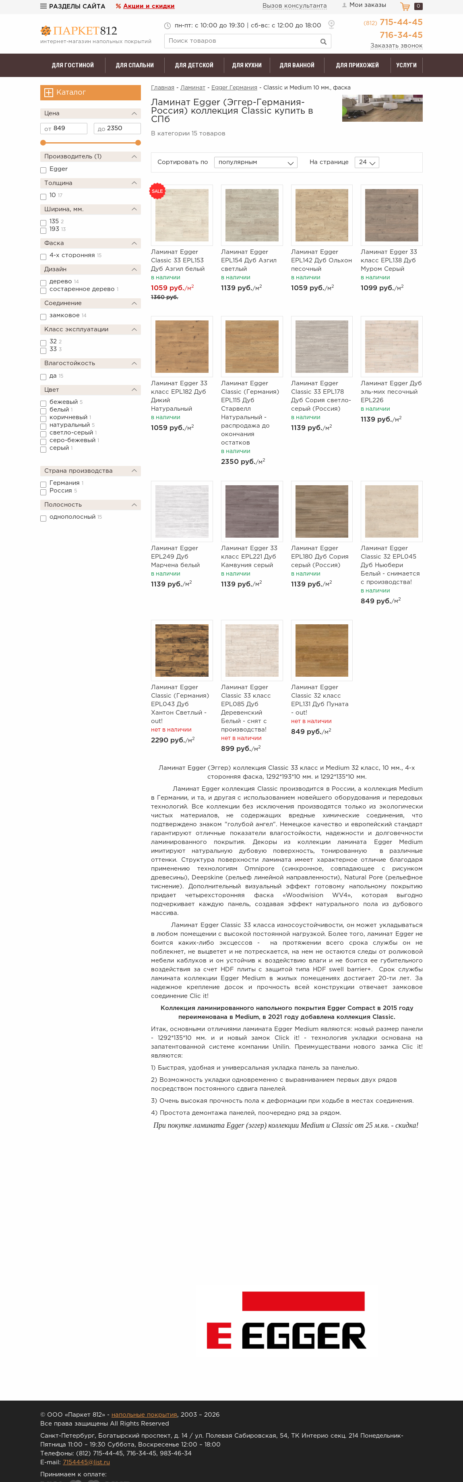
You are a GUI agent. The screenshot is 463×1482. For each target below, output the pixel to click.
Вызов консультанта (295, 5)
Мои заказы (363, 5)
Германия (66, 483)
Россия (63, 490)
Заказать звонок (396, 45)
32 (56, 341)
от (48, 129)
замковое (68, 315)
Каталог (71, 92)
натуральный (72, 425)
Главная (162, 87)
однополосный (76, 517)
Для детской (194, 65)
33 (56, 349)
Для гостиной (73, 65)
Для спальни (135, 65)
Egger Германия (234, 87)
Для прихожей (357, 65)
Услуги (406, 65)
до (101, 129)
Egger (59, 169)
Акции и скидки (149, 6)
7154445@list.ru (86, 1462)
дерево (64, 281)
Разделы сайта (72, 6)
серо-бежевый (74, 440)
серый (61, 448)
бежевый (66, 402)
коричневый (70, 417)
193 (58, 229)
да (56, 375)
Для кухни (247, 65)
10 (56, 195)
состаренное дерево (84, 289)
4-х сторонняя (75, 255)
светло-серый (73, 432)
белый (61, 409)
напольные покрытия (144, 1415)
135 (57, 221)
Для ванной (296, 65)
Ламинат (192, 87)
